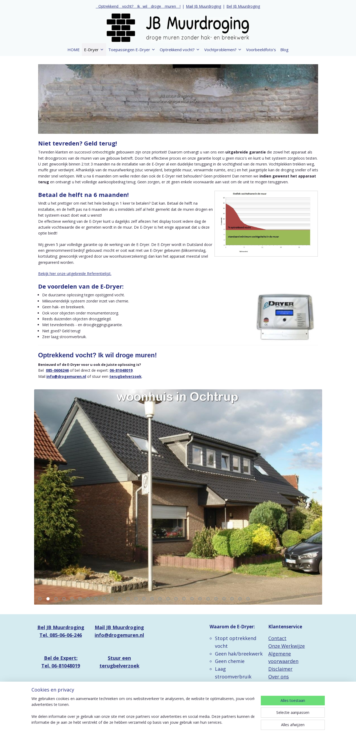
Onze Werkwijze (286, 646)
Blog (284, 49)
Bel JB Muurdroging (243, 6)
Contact (277, 638)
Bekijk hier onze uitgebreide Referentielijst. (74, 273)
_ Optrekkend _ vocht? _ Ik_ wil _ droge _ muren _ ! (138, 6)
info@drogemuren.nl (66, 376)
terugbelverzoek (125, 376)
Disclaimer (280, 669)
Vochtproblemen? (223, 49)
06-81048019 (120, 370)
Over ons (278, 676)
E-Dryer (94, 49)
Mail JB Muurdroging (203, 6)
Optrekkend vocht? (180, 49)
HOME (73, 49)
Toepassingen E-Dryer (131, 49)
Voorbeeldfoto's (261, 49)
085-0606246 (57, 370)
